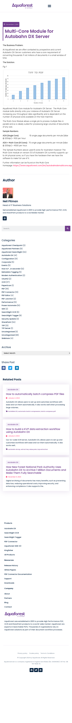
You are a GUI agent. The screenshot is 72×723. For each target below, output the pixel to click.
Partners (8, 598)
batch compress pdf (48, 411)
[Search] (67, 228)
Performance (7, 302)
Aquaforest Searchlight (12, 252)
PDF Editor (6, 295)
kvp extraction (43, 449)
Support (8, 578)
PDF (3, 288)
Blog (6, 602)
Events (4, 265)
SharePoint (6, 322)
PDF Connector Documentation (18, 574)
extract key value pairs (29, 449)
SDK (3, 309)
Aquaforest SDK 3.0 (12, 546)
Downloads (9, 583)
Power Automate (9, 305)
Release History (11, 565)
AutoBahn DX (13, 411)
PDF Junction (7, 299)
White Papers (10, 570)
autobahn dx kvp (14, 449)
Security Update (9, 319)
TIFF (3, 325)
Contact (8, 607)
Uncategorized (8, 335)
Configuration (8, 258)
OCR (4, 282)
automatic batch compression (29, 411)
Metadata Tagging (10, 272)
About (7, 594)
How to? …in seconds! (11, 268)
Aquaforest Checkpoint (12, 245)
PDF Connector (8, 292)
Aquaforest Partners (10, 248)
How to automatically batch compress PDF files (35, 394)
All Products (9, 554)
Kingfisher (8, 550)
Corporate (6, 262)
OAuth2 (5, 279)
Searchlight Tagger (10, 315)
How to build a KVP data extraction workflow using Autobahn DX (33, 430)
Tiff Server (6, 328)
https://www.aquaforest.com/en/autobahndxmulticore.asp (42, 165)
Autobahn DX (7, 255)
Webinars (6, 338)
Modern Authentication (12, 275)
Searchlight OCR (9, 312)
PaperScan (6, 285)
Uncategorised (8, 331)
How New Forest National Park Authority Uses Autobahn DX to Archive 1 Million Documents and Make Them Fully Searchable (36, 470)
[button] (49, 6)
